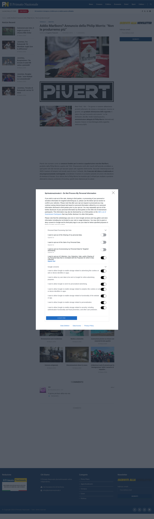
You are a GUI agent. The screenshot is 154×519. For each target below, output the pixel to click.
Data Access (77, 326)
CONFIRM (62, 318)
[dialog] (77, 259)
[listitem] (77, 230)
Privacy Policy (89, 326)
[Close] (114, 193)
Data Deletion (64, 326)
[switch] (103, 234)
